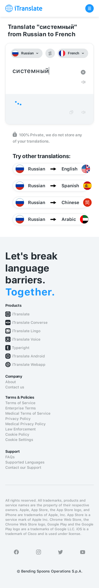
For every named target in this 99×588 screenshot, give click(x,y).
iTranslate (21, 314)
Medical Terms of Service (27, 413)
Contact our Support (23, 467)
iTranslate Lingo (26, 331)
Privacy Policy (18, 419)
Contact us (14, 387)
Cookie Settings (19, 440)
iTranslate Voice (26, 339)
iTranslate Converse (30, 322)
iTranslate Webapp (28, 364)
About (10, 382)
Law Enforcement (20, 429)
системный (44, 71)
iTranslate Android (28, 356)
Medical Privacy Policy (25, 424)
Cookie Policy (17, 434)
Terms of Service (20, 403)
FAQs (10, 457)
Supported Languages (25, 462)
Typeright (20, 348)
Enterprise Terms (20, 408)
